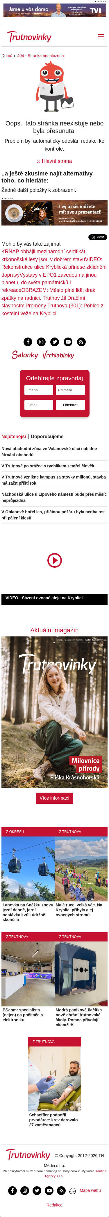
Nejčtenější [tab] (13, 436)
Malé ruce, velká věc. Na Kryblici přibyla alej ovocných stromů (79, 910)
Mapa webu (90, 1190)
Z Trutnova (70, 832)
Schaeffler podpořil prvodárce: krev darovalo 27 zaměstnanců (53, 1120)
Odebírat (70, 405)
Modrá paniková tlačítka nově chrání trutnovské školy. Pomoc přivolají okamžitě (79, 1017)
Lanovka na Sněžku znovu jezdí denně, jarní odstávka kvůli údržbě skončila (28, 912)
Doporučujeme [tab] (47, 436)
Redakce (54, 1205)
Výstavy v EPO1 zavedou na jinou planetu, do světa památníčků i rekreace (49, 282)
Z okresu (15, 832)
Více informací (54, 798)
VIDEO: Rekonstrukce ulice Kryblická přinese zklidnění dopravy (54, 267)
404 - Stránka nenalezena (40, 55)
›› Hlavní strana (54, 161)
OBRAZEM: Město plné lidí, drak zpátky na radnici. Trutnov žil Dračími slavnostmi (48, 298)
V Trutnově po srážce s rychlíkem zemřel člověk (47, 466)
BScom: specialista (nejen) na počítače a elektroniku (23, 1015)
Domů (6, 55)
